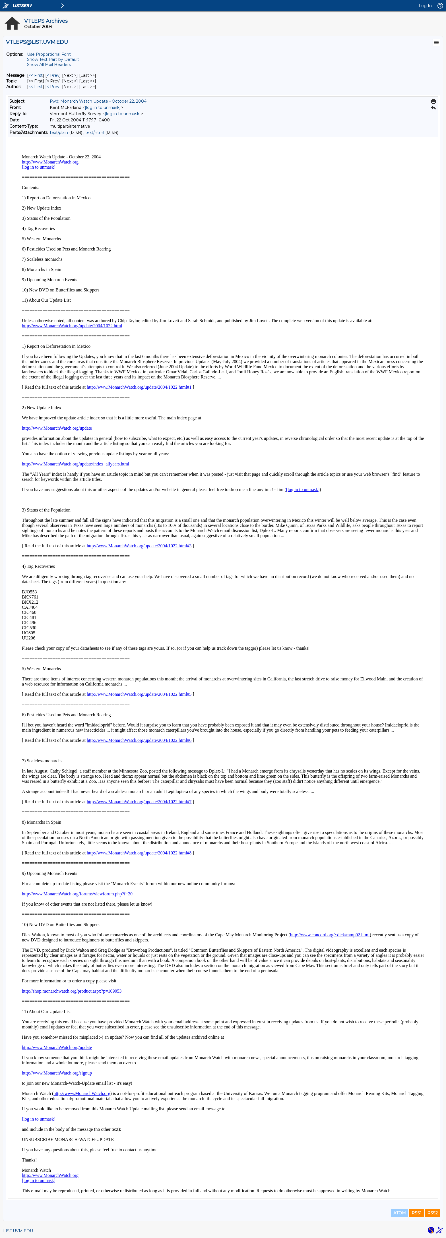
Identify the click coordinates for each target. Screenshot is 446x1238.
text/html (94, 132)
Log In (425, 5)
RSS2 (432, 1213)
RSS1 (417, 1213)
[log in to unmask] (103, 107)
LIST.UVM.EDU (18, 1230)
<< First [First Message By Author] (35, 86)
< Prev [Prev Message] (53, 75)
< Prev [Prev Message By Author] (53, 86)
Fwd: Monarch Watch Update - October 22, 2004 (98, 101)
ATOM (399, 1213)
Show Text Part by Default (53, 59)
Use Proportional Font (49, 54)
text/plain (59, 132)
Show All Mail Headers (49, 64)
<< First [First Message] (35, 75)
